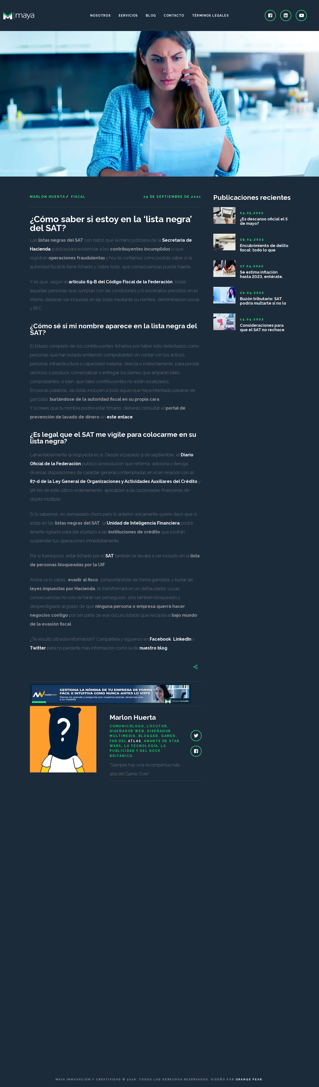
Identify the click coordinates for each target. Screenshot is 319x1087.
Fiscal (78, 196)
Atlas (134, 741)
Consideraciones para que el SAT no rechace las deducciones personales (262, 327)
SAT (109, 555)
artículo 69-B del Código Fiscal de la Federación (121, 281)
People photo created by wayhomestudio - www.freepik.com (44, 171)
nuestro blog (153, 648)
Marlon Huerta (47, 196)
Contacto (174, 15)
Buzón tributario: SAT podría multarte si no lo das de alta (263, 301)
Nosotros (100, 15)
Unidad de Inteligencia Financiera (143, 523)
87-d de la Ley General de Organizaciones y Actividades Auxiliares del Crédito (113, 481)
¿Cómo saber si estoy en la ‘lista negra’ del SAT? (111, 223)
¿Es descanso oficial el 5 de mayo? (264, 221)
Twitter (38, 648)
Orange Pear (249, 1079)
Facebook (160, 639)
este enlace (120, 417)
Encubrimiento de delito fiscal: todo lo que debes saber (264, 247)
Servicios (128, 15)
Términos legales (210, 15)
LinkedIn (182, 639)
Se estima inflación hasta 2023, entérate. (261, 274)
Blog (151, 15)
